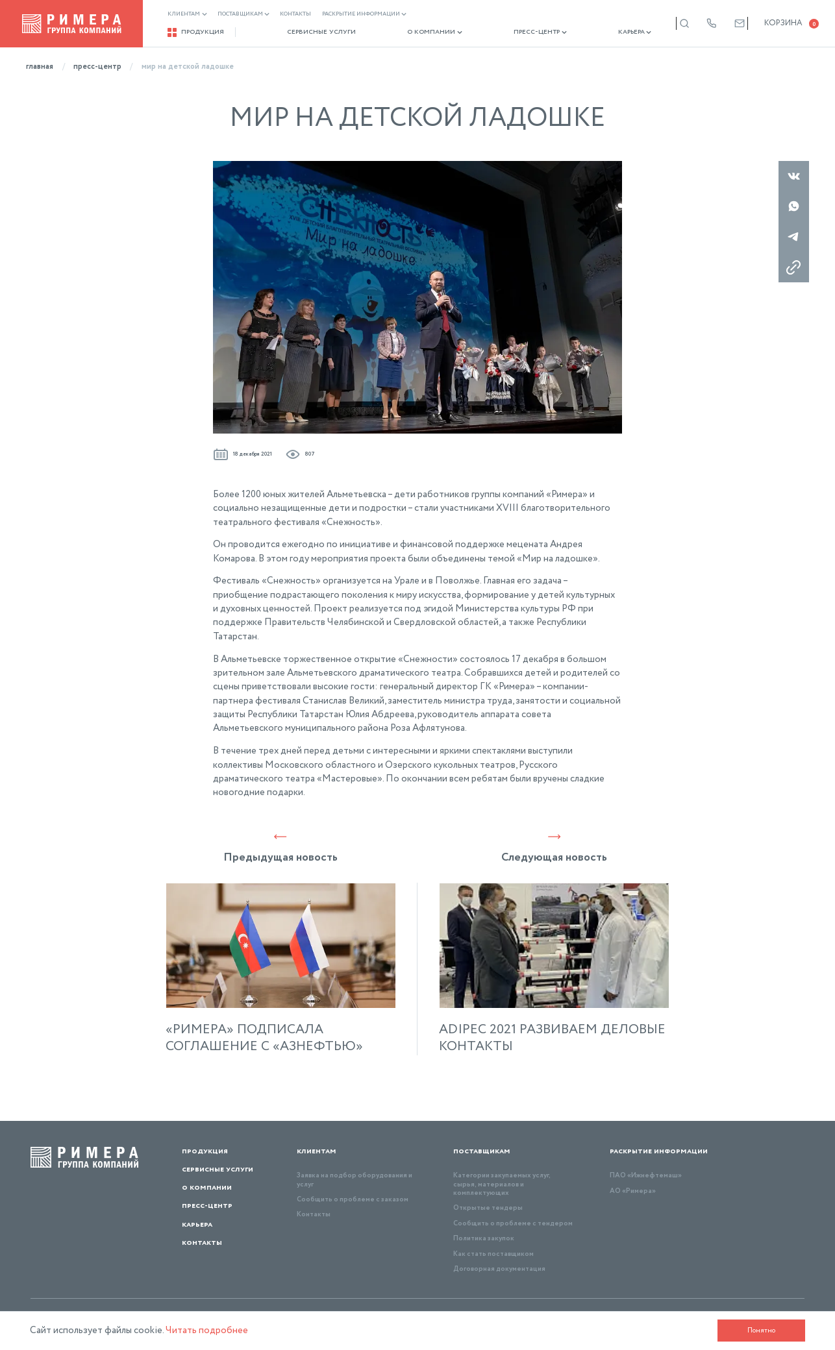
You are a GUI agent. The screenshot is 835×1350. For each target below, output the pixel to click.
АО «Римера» (633, 1191)
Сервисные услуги (312, 32)
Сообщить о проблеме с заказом (352, 1199)
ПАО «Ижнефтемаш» (646, 1175)
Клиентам (188, 14)
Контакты (296, 14)
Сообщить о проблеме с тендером (513, 1223)
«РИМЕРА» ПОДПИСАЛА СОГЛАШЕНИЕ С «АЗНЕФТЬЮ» (264, 1038)
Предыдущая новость (280, 847)
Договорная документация (499, 1269)
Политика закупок (483, 1238)
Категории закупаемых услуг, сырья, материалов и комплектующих (502, 1184)
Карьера (598, 32)
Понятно (757, 1330)
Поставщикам (244, 14)
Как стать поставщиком (493, 1254)
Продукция (196, 32)
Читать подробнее (212, 1330)
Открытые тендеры (488, 1208)
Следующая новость (554, 847)
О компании (416, 32)
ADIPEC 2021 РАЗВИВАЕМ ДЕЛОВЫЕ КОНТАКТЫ (552, 1038)
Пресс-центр (512, 32)
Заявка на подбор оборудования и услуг (354, 1179)
